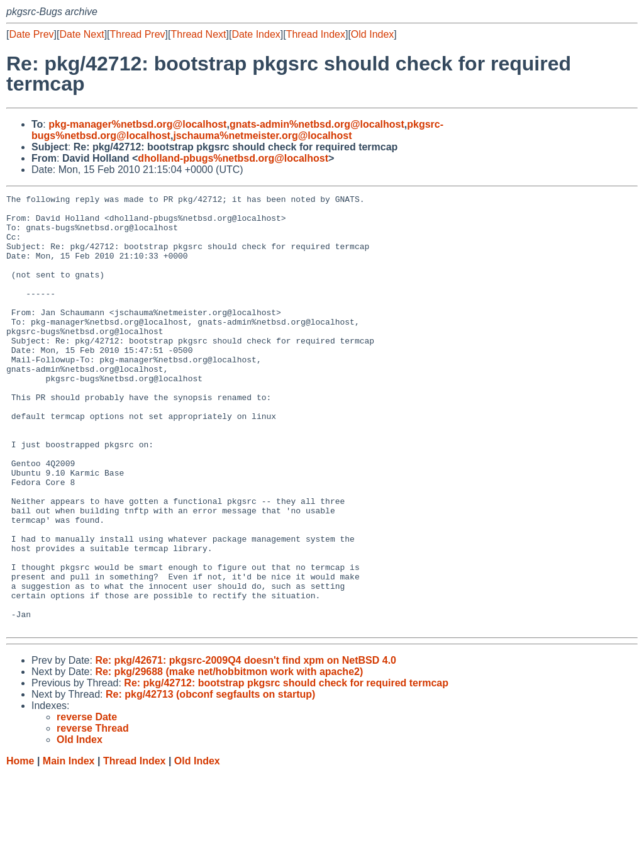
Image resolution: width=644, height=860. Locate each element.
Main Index (69, 847)
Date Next (81, 34)
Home (20, 847)
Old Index (372, 34)
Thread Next (198, 34)
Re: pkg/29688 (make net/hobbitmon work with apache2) (229, 758)
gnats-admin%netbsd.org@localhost (317, 124)
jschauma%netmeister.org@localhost (262, 135)
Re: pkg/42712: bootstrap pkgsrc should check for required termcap (286, 769)
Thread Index (315, 34)
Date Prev (31, 34)
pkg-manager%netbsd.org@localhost (137, 124)
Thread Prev (137, 34)
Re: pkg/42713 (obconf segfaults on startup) (210, 781)
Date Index (255, 34)
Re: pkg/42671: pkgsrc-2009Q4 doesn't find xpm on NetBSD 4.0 (245, 747)
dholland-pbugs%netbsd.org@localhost (233, 158)
